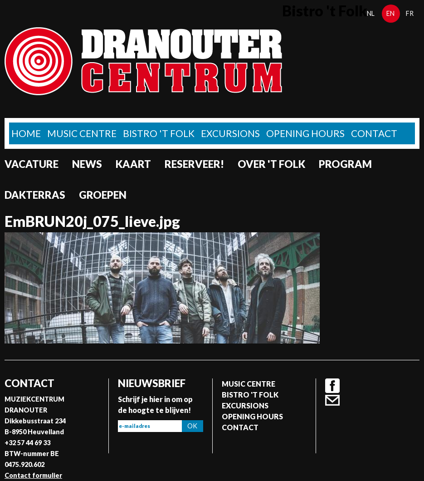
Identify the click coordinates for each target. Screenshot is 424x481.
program (345, 164)
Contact (374, 133)
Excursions (230, 133)
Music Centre (82, 133)
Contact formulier (33, 475)
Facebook (332, 385)
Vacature (31, 164)
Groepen (103, 195)
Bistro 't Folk (159, 133)
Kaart (133, 164)
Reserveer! (194, 164)
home (26, 133)
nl (371, 13)
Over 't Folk (271, 164)
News (87, 164)
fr (410, 13)
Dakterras (35, 195)
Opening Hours (305, 133)
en (390, 13)
